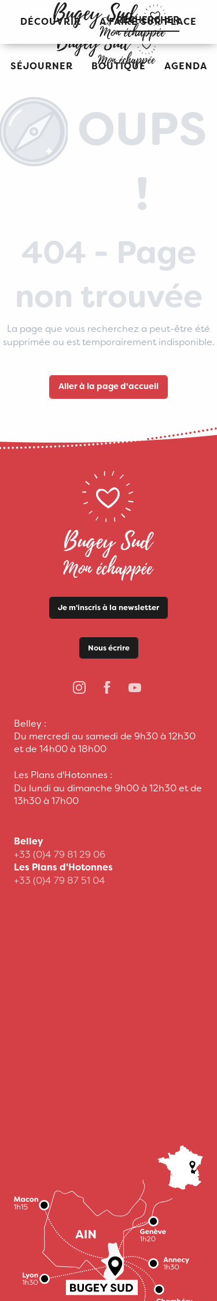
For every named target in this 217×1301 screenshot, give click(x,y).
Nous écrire (109, 648)
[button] (41, 66)
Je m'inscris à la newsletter (108, 607)
